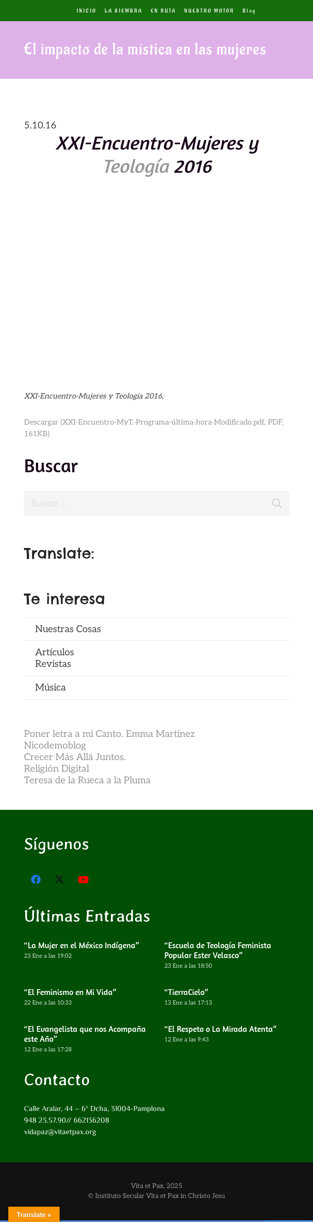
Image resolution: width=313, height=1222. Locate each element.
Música (50, 689)
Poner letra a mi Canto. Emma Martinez (109, 735)
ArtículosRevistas (54, 660)
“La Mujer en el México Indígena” (81, 947)
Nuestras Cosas (68, 631)
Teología (135, 165)
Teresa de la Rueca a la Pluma (87, 782)
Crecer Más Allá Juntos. (75, 759)
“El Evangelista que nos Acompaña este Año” (85, 1035)
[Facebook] (36, 881)
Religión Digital (56, 770)
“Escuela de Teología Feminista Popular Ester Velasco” (217, 952)
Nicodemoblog (55, 747)
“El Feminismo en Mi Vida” (70, 993)
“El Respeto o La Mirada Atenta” (220, 1030)
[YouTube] (84, 881)
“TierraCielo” (186, 993)
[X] (60, 881)
